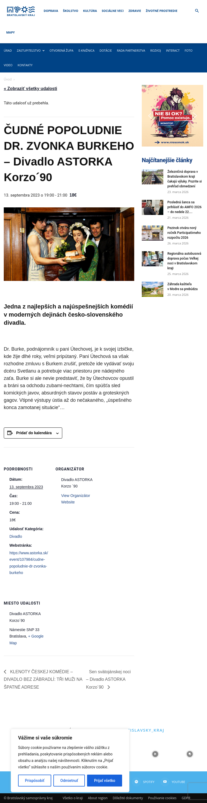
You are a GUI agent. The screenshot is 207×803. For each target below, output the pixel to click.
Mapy (10, 32)
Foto (188, 50)
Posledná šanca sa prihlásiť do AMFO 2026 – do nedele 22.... (184, 207)
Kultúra (90, 11)
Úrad (8, 50)
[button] (196, 11)
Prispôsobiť (34, 780)
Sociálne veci (113, 11)
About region (98, 798)
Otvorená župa (62, 50)
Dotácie (105, 50)
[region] (70, 760)
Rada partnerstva (131, 50)
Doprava (51, 11)
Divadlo (15, 536)
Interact (173, 50)
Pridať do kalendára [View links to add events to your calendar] (34, 433)
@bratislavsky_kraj (139, 730)
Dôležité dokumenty (128, 798)
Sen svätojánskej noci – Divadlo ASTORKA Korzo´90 (108, 679)
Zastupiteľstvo (30, 50)
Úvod (8, 79)
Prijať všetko (104, 780)
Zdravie (135, 11)
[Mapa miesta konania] (84, 618)
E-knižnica (86, 50)
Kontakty (25, 65)
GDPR (186, 798)
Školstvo (70, 11)
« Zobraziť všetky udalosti (30, 88)
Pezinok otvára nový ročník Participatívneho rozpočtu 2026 (184, 233)
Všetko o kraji (73, 798)
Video (8, 65)
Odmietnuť (69, 780)
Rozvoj (155, 50)
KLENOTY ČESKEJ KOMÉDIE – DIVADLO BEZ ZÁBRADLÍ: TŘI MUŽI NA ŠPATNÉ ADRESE (43, 679)
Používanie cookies (162, 798)
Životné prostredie (161, 11)
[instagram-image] (155, 754)
